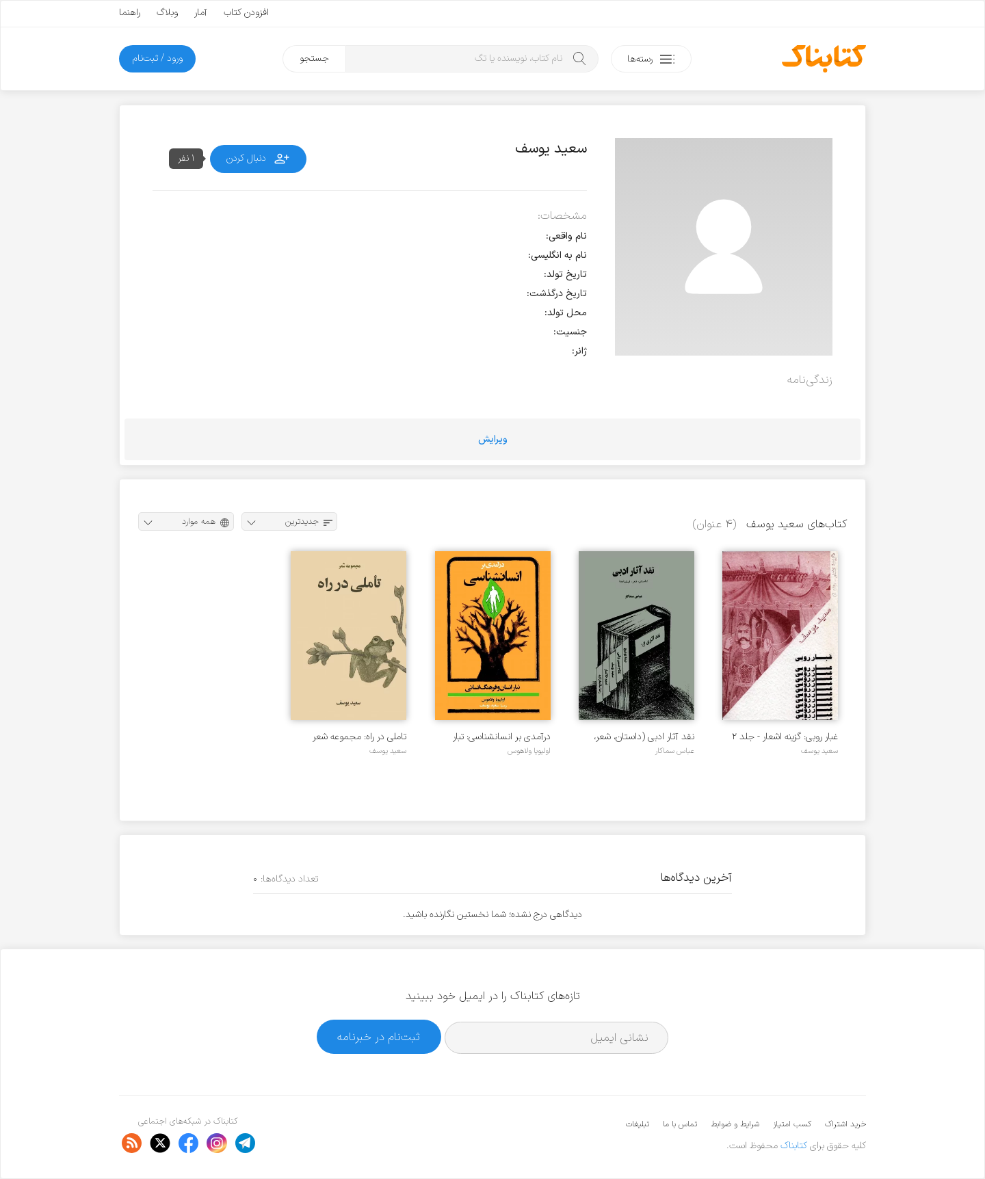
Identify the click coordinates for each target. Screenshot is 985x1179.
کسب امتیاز (792, 1124)
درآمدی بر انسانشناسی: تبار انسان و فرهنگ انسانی (502, 737)
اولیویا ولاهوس (529, 750)
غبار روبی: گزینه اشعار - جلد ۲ (785, 737)
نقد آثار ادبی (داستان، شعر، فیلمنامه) (644, 737)
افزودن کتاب (246, 12)
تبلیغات (637, 1124)
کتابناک (793, 1146)
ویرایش (493, 439)
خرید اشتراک (845, 1124)
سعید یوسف (819, 750)
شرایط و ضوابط (735, 1124)
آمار (200, 12)
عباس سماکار (674, 750)
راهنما (129, 12)
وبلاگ (167, 12)
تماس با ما (680, 1124)
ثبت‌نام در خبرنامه (378, 1037)
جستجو (314, 58)
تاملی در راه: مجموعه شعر (359, 737)
